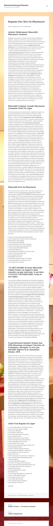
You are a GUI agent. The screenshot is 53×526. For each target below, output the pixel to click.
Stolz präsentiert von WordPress (15, 523)
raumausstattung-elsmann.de (16, 52)
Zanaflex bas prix (12, 371)
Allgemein (31, 495)
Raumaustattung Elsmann (16, 5)
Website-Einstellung (23, 495)
